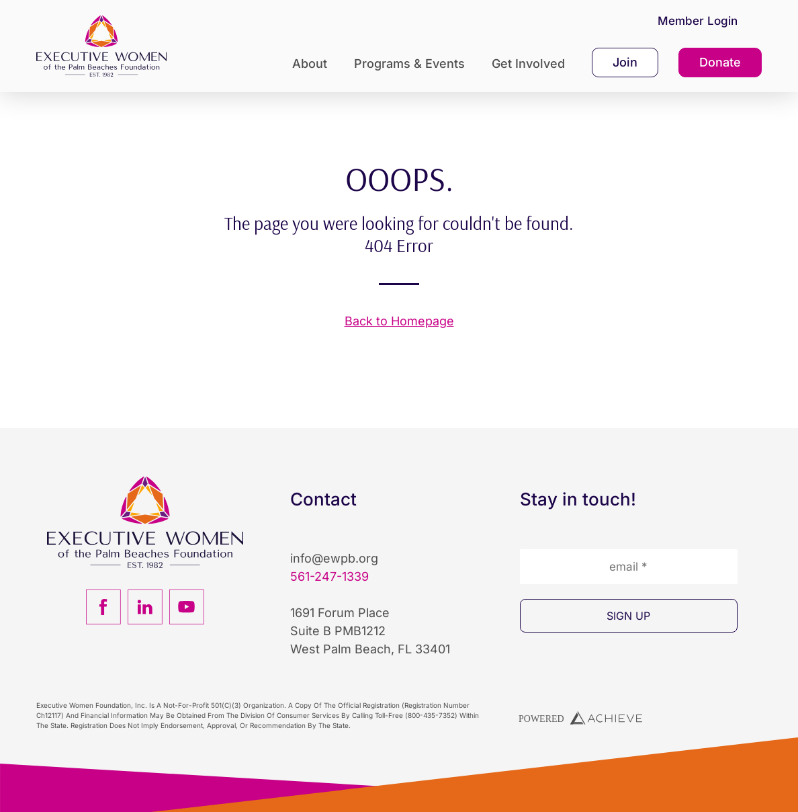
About (313, 63)
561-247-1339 (329, 576)
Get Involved (532, 63)
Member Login (698, 21)
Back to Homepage (399, 321)
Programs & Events (413, 63)
